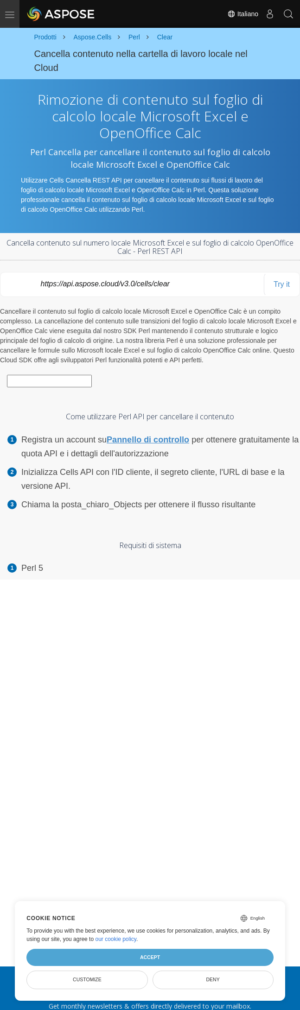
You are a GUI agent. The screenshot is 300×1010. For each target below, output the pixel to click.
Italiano (242, 14)
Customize (87, 979)
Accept (150, 957)
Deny (213, 979)
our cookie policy (115, 939)
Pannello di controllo (148, 439)
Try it (282, 284)
